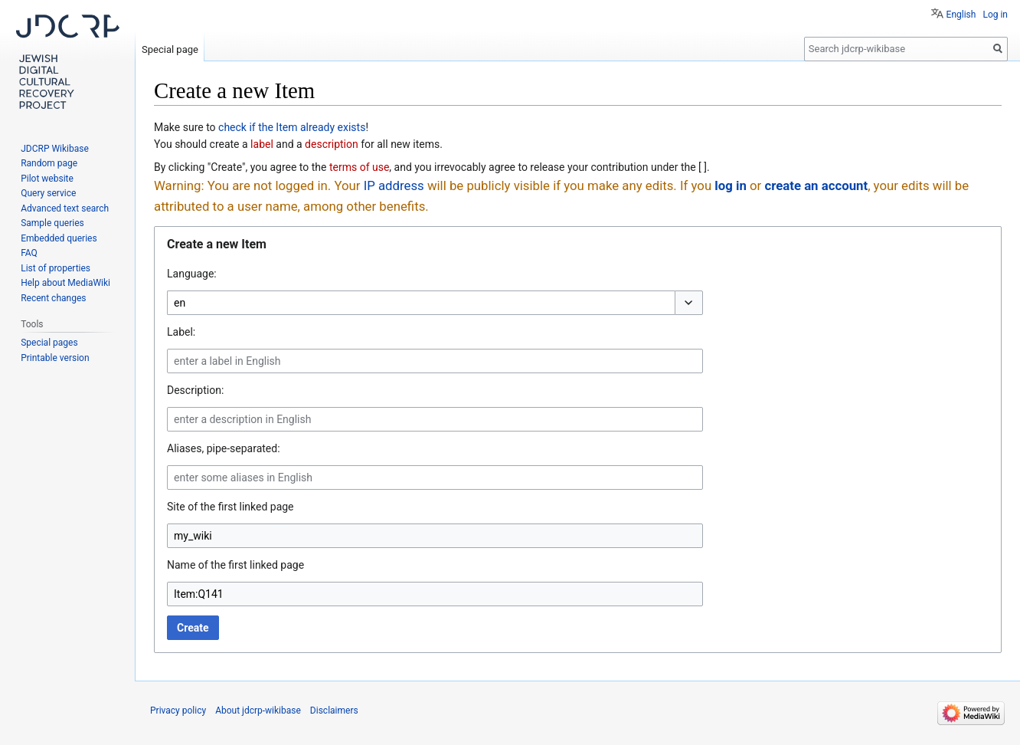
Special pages (49, 342)
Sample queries (52, 223)
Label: (181, 332)
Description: (195, 390)
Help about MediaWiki (65, 282)
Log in (995, 14)
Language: (192, 273)
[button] (689, 302)
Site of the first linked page (230, 506)
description (331, 144)
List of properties (55, 268)
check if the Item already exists (291, 127)
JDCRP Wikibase (55, 148)
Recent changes (53, 298)
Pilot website (47, 178)
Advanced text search (65, 208)
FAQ (29, 253)
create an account (816, 185)
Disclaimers (334, 710)
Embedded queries (58, 238)
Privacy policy (178, 710)
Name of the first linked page (235, 565)
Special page (170, 49)
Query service (48, 193)
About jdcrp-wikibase (258, 710)
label (261, 144)
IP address (394, 185)
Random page (49, 163)
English (961, 14)
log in (730, 185)
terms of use (359, 167)
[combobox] (421, 302)
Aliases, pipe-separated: (223, 448)
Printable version (55, 358)
